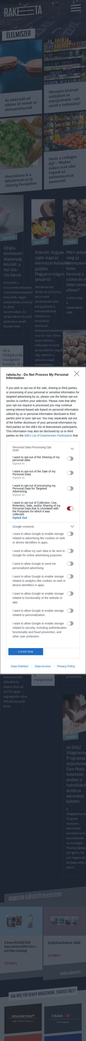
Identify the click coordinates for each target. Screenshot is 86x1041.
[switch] (70, 459)
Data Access (43, 666)
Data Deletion (20, 666)
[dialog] (43, 520)
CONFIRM (25, 651)
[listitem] (43, 449)
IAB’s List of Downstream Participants (48, 435)
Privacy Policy (66, 666)
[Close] (78, 375)
